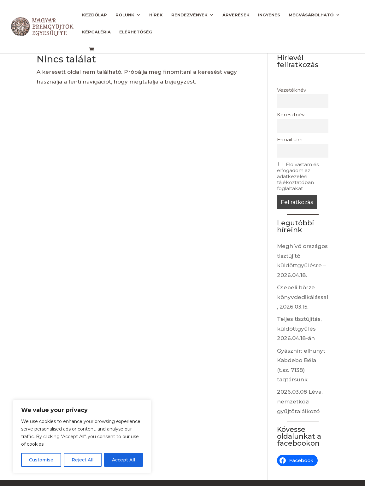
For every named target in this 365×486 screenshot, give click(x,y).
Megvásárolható (311, 15)
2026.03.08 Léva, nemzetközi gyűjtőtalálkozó (299, 401)
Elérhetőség (135, 32)
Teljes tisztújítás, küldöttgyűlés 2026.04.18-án (299, 328)
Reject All (82, 460)
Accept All (123, 460)
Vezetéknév (291, 90)
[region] (82, 436)
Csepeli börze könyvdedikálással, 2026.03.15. (302, 297)
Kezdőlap (94, 15)
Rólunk (124, 15)
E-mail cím (290, 139)
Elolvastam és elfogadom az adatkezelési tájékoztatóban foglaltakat (298, 176)
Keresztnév (290, 115)
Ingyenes (269, 15)
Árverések (236, 15)
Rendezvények (189, 15)
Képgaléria (96, 32)
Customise (41, 460)
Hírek (156, 15)
